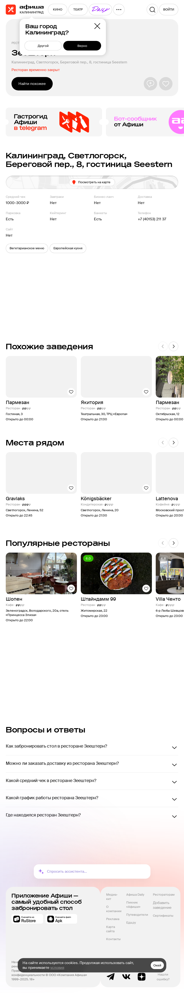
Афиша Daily (135, 895)
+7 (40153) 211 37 (152, 219)
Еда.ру (131, 923)
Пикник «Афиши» (133, 904)
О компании (113, 909)
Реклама (112, 919)
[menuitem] (57, 9)
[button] (27, 248)
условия (57, 967)
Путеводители (137, 915)
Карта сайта (111, 929)
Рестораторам (164, 895)
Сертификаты (163, 916)
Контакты (113, 939)
